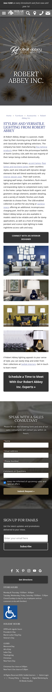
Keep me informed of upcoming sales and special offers (26, 482)
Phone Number (12, 461)
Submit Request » (26, 491)
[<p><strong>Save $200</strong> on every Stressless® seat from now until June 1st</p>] (26, 4)
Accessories (31, 116)
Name (7, 441)
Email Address (11, 451)
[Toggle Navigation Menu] (4, 13)
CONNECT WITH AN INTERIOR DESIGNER (26, 237)
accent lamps (35, 163)
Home (8, 116)
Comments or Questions (14, 471)
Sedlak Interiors (28, 364)
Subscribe (25, 546)
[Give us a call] (41, 13)
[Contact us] (48, 13)
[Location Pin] (34, 13)
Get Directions (25, 579)
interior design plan (12, 176)
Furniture (19, 116)
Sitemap (25, 678)
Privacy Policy (14, 678)
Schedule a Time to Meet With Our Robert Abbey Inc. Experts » (26, 382)
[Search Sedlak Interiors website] (28, 13)
